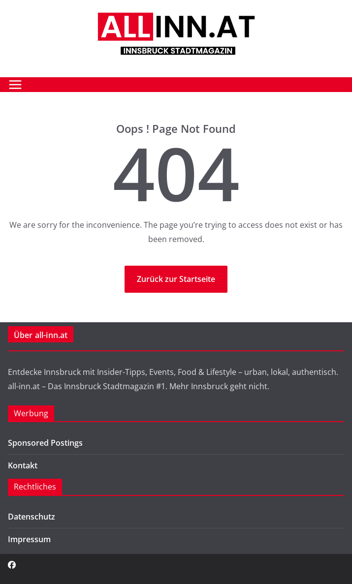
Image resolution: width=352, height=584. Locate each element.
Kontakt (22, 465)
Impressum (29, 539)
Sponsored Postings (45, 442)
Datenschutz (31, 516)
